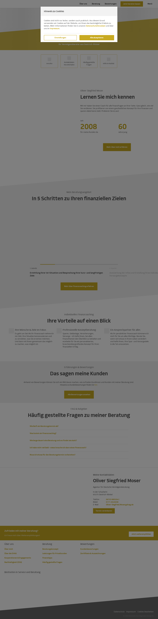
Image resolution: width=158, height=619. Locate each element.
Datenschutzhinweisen (95, 26)
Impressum (54, 28)
